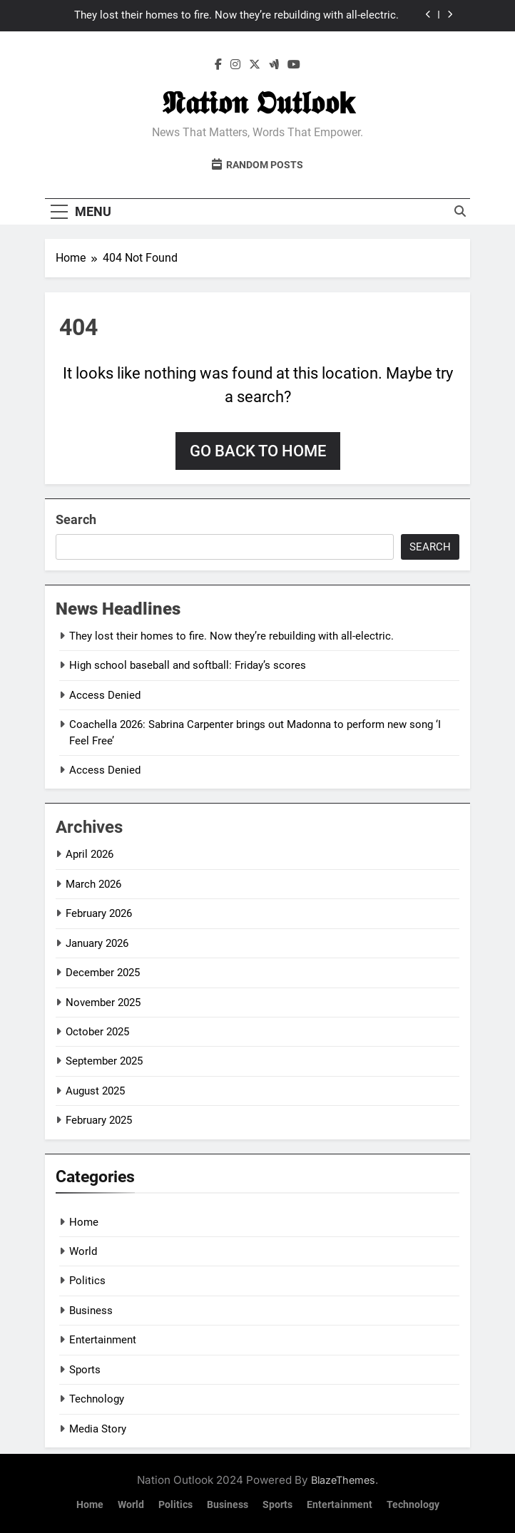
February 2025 (99, 1120)
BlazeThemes (343, 1480)
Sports (85, 1369)
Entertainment (102, 1339)
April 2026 (89, 854)
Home (83, 1222)
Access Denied (105, 695)
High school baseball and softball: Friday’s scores (187, 665)
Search (76, 519)
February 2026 (99, 913)
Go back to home (258, 451)
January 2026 (97, 943)
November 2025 (103, 1002)
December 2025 (103, 972)
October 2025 (97, 1031)
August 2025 (95, 1091)
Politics (87, 1280)
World (83, 1251)
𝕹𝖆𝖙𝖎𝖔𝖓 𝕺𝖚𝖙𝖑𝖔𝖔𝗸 (258, 103)
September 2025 (104, 1061)
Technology (96, 1399)
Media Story (97, 1428)
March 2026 (93, 884)
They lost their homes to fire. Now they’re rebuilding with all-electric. (236, 15)
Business (91, 1310)
